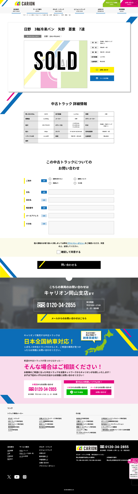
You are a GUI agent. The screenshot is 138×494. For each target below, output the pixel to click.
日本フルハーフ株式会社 (15, 424)
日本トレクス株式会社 (46, 424)
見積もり (55, 183)
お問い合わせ (104, 70)
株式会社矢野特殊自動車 (47, 427)
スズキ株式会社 (13, 430)
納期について (82, 179)
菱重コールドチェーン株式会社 (86, 427)
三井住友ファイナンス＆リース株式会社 (114, 418)
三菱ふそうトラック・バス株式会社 (50, 418)
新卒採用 (43, 456)
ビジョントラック (45, 450)
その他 (80, 183)
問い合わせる (69, 265)
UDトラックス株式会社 (15, 421)
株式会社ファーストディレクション (112, 424)
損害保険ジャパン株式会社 (84, 424)
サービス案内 (30, 15)
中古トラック (23, 450)
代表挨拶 (10, 456)
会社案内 (10, 447)
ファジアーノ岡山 (81, 430)
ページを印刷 (104, 79)
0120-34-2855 (61, 305)
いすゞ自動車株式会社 (46, 421)
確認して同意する (71, 252)
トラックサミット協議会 (109, 427)
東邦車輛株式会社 (13, 427)
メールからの (69, 318)
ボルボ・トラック (13, 418)
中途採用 (43, 459)
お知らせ (42, 453)
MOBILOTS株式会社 (82, 418)
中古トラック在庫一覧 (42, 15)
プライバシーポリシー (76, 243)
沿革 (8, 453)
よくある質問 (23, 456)
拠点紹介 (10, 459)
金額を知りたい (58, 179)
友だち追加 (78, 392)
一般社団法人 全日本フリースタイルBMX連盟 (115, 430)
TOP (24, 15)
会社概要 (10, 450)
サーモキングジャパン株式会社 (86, 432)
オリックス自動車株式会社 (109, 421)
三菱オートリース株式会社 (84, 421)
